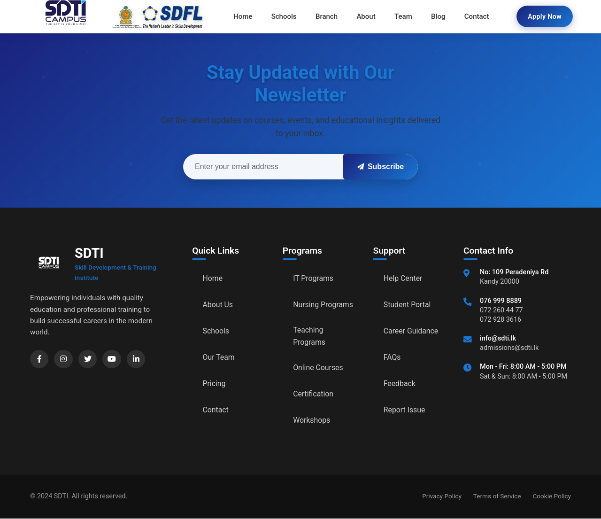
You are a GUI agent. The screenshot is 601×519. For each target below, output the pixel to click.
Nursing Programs (323, 304)
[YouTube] (112, 359)
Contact (216, 409)
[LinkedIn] (137, 359)
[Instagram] (63, 359)
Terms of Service (497, 496)
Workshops (312, 420)
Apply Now (545, 16)
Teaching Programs (309, 336)
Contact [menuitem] (476, 16)
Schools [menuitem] (284, 16)
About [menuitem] (365, 16)
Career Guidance (411, 330)
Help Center (403, 278)
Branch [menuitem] (327, 16)
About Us (218, 304)
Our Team (219, 357)
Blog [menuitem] (438, 16)
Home (213, 278)
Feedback (400, 383)
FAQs (392, 357)
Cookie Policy (551, 496)
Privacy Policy (442, 496)
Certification (313, 394)
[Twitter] (88, 359)
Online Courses (318, 368)
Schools (216, 330)
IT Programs (313, 278)
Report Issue (405, 409)
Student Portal (407, 304)
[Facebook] (39, 359)
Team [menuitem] (403, 16)
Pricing (214, 383)
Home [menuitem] (243, 16)
